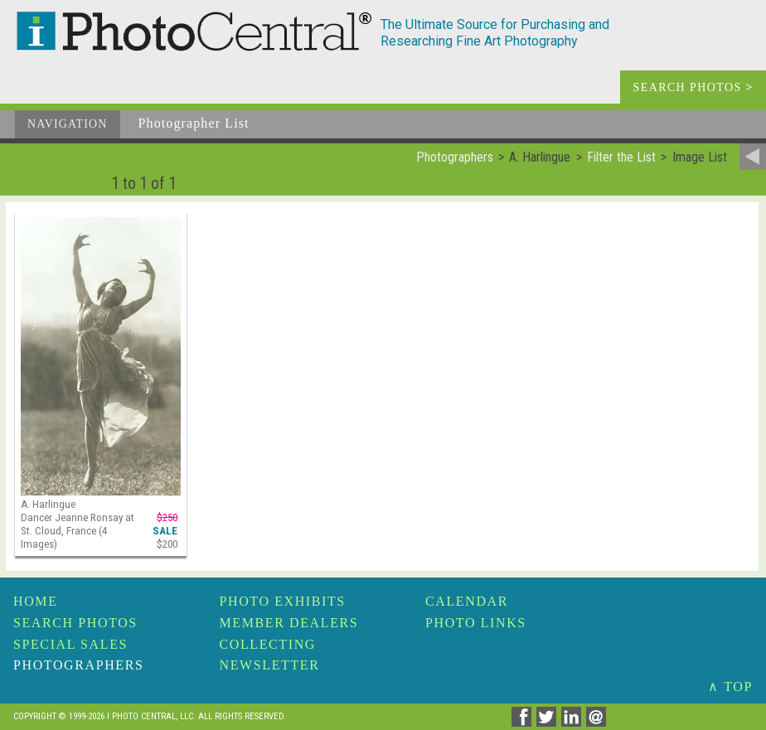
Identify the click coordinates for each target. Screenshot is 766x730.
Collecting (268, 644)
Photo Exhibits (283, 601)
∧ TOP (730, 686)
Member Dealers (289, 623)
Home (35, 601)
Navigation (67, 124)
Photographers (78, 665)
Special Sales (70, 644)
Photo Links (475, 623)
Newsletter (270, 665)
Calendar (466, 601)
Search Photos (75, 623)
